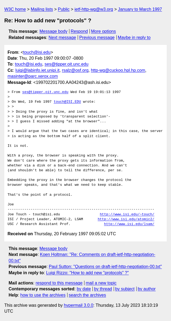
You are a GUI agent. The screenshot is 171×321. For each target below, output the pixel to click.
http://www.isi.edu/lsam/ (129, 224)
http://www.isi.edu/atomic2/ (126, 219)
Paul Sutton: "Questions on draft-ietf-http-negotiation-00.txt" (105, 266)
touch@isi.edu (37, 52)
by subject (124, 289)
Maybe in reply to (134, 37)
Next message (62, 37)
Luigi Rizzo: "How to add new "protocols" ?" (87, 272)
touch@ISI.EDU (67, 101)
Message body (53, 31)
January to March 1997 (140, 9)
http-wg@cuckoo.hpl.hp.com (118, 70)
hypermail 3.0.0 (78, 305)
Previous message (97, 37)
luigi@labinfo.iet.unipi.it (37, 70)
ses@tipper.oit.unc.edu (66, 64)
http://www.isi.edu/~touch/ (127, 214)
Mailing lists (42, 9)
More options (103, 31)
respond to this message (58, 283)
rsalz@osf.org (75, 70)
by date (84, 289)
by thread (103, 289)
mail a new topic (101, 283)
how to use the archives (43, 295)
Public (64, 9)
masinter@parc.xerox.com (33, 76)
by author (147, 289)
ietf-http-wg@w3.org (93, 9)
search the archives (87, 295)
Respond (79, 31)
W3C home (15, 9)
